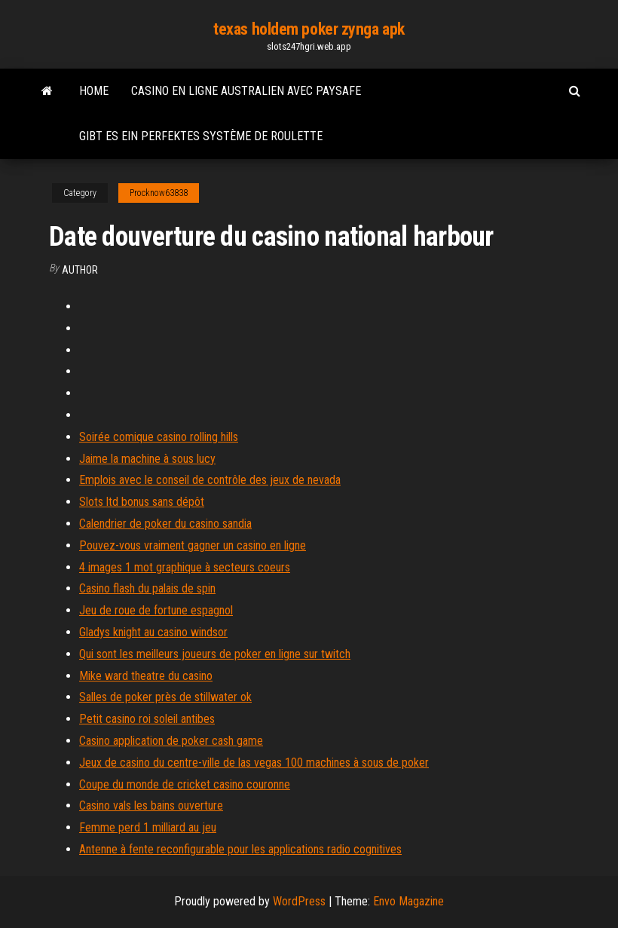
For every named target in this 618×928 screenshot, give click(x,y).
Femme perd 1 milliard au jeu (147, 827)
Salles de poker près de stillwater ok (165, 697)
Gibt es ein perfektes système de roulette (201, 136)
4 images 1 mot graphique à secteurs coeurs (184, 567)
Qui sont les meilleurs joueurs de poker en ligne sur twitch (214, 654)
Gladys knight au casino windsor (153, 632)
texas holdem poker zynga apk (309, 29)
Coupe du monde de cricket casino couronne (184, 784)
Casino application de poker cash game (171, 741)
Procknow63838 (159, 193)
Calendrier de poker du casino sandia (165, 523)
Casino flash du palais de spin (147, 588)
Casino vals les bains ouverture (151, 805)
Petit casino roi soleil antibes (147, 719)
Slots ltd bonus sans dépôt (141, 502)
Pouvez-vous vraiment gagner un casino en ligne (192, 545)
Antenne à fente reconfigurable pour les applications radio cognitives (240, 849)
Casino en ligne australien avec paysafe (246, 91)
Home (94, 91)
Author (80, 270)
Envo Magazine (408, 901)
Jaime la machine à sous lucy (147, 459)
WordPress (299, 901)
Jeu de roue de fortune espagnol (156, 610)
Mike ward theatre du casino (146, 676)
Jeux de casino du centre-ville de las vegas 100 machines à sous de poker (254, 762)
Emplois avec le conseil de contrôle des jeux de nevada (210, 480)
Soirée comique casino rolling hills (158, 437)
